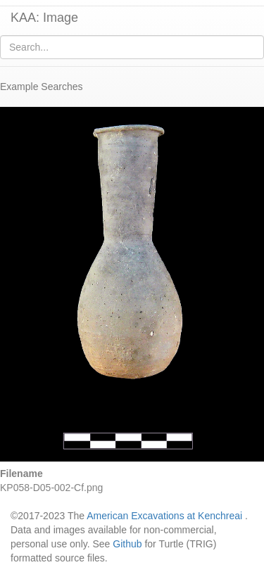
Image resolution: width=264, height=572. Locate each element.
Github (127, 543)
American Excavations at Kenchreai (164, 515)
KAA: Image (44, 18)
